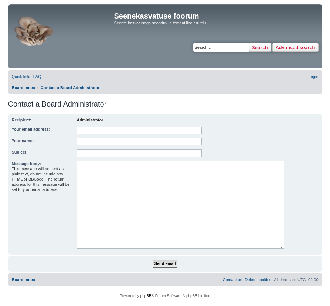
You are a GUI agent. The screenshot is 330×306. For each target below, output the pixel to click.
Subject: (20, 152)
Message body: (26, 163)
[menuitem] (37, 76)
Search (260, 47)
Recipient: (21, 120)
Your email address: (31, 129)
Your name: (23, 140)
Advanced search (295, 47)
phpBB (146, 296)
